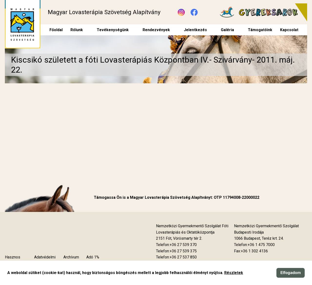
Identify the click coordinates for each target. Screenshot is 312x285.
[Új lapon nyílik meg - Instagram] (181, 12)
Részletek (233, 272)
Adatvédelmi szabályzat (45, 260)
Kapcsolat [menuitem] (289, 30)
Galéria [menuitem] (227, 30)
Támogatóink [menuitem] (260, 30)
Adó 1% (92, 257)
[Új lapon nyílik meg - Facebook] (194, 12)
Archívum (71, 257)
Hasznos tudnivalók (13, 260)
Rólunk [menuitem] (76, 30)
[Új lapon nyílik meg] (179, 238)
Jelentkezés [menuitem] (195, 30)
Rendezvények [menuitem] (156, 30)
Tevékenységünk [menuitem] (113, 30)
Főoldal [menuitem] (56, 30)
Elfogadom (290, 272)
